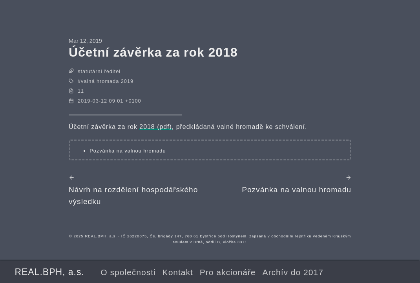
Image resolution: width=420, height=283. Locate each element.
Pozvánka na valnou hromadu (127, 151)
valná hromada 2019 (107, 81)
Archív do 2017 (292, 272)
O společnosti (127, 272)
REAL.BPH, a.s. (49, 272)
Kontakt (178, 272)
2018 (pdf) (155, 126)
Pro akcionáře (228, 272)
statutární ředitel (99, 71)
